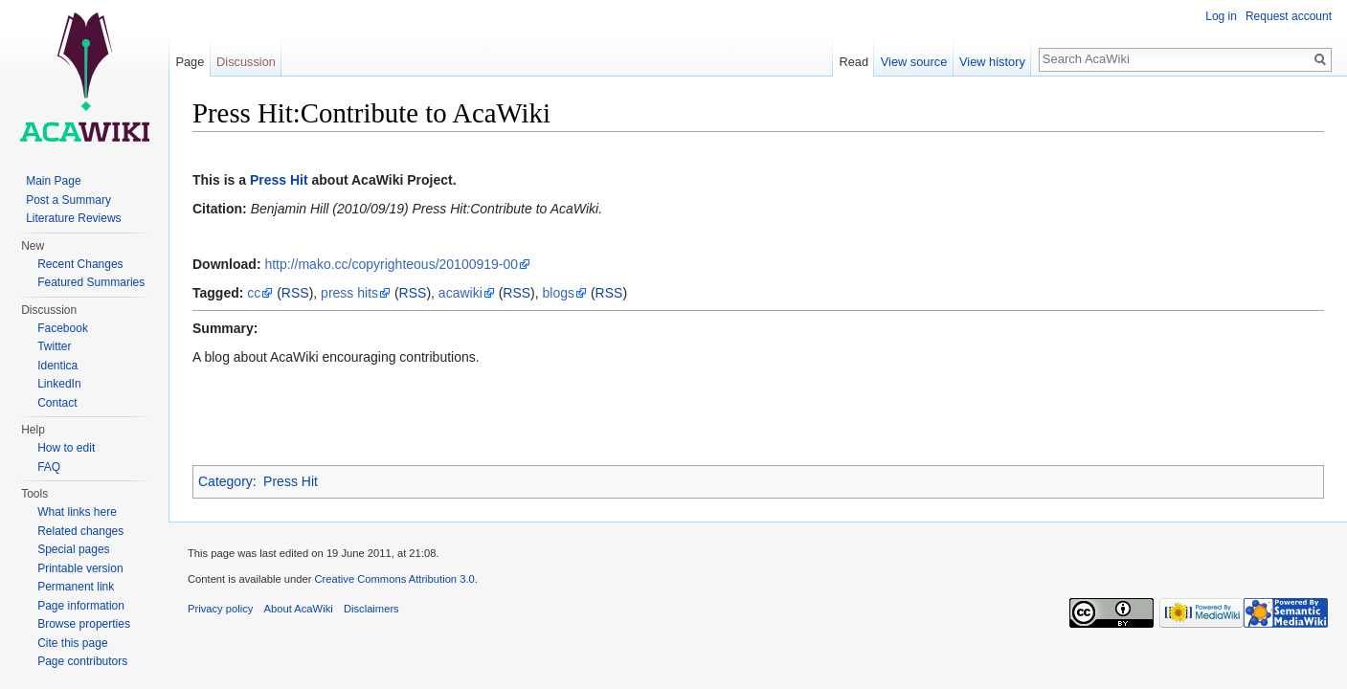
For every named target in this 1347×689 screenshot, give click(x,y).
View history (992, 62)
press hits (349, 292)
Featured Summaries (91, 282)
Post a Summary (68, 200)
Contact (57, 403)
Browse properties (83, 624)
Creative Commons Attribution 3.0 (394, 579)
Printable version (80, 568)
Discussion (246, 62)
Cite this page (72, 643)
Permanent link (75, 586)
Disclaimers (371, 608)
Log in (1221, 16)
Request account (1289, 16)
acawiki (460, 292)
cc (253, 292)
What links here (77, 512)
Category (225, 481)
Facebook (62, 328)
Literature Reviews (73, 218)
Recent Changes (80, 264)
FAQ (48, 467)
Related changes (80, 531)
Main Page (53, 181)
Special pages (73, 549)
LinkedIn (58, 383)
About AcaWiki (298, 608)
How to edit (66, 448)
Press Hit (279, 180)
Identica (57, 365)
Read (853, 62)
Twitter (54, 346)
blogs (558, 292)
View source (914, 62)
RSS (295, 292)
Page (189, 62)
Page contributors (82, 661)
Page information (80, 605)
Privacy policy (220, 608)
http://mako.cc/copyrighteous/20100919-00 (391, 264)
